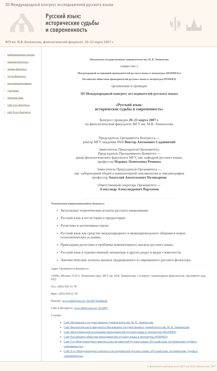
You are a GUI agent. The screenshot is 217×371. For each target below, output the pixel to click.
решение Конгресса (17, 62)
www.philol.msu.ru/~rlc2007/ (91, 308)
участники (13, 90)
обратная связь (15, 97)
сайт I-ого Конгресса (18, 105)
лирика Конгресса (17, 69)
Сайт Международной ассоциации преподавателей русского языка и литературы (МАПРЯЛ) (120, 332)
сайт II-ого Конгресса (19, 112)
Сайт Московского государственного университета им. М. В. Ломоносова (108, 322)
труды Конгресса (16, 76)
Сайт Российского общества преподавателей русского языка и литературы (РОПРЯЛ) (115, 336)
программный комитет (19, 83)
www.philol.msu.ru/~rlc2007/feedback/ (85, 301)
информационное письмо (21, 54)
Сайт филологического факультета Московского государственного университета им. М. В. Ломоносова (126, 327)
